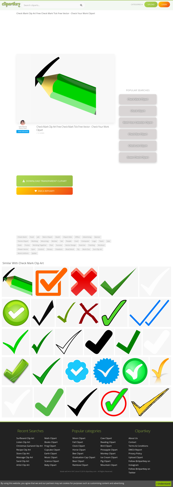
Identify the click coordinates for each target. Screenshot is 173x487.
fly (78, 249)
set (61, 241)
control (41, 249)
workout (101, 245)
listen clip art (23, 442)
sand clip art (22, 461)
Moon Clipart (78, 438)
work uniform (23, 253)
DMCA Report (135, 449)
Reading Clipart (108, 442)
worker (54, 241)
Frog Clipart (50, 445)
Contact (132, 442)
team (101, 241)
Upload (150, 4)
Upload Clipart (136, 457)
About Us (133, 438)
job (38, 237)
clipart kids (67, 237)
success (59, 245)
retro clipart (47, 237)
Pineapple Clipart (109, 449)
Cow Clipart (106, 438)
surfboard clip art (25, 438)
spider (34, 253)
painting (92, 245)
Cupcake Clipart (52, 449)
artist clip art (23, 465)
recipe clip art (23, 449)
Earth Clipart (50, 453)
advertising (87, 237)
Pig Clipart (106, 461)
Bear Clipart (78, 461)
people (68, 241)
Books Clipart (51, 442)
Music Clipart (50, 457)
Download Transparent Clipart (45, 181)
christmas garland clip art (29, 445)
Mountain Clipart (109, 465)
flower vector (23, 249)
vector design (70, 245)
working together (39, 245)
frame (27, 245)
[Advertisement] (65, 35)
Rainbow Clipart (80, 465)
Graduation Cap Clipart (83, 457)
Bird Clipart (106, 445)
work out (86, 249)
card (76, 241)
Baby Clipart (50, 465)
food (32, 237)
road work (70, 249)
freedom (59, 249)
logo (94, 241)
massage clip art (24, 457)
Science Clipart (51, 461)
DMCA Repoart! (44, 191)
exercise (82, 245)
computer (85, 241)
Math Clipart (50, 438)
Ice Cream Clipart (109, 457)
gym (33, 249)
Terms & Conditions (138, 445)
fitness (49, 249)
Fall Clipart (77, 442)
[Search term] (53, 5)
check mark (22, 237)
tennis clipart (23, 241)
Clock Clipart (78, 445)
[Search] (81, 5)
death (57, 237)
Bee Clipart (77, 453)
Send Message (22, 131)
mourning (44, 241)
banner (97, 237)
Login (164, 4)
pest (51, 245)
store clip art (22, 453)
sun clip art (97, 249)
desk (20, 245)
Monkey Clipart (108, 453)
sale (108, 241)
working (34, 241)
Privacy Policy (135, 453)
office (77, 237)
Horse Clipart (78, 449)
